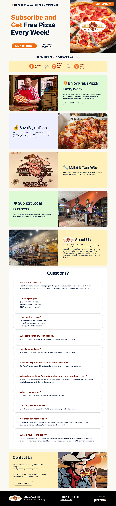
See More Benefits (72, 103)
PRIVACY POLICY (66, 500)
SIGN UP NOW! (24, 45)
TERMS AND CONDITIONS (69, 497)
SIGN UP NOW (103, 4)
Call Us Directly (23, 483)
